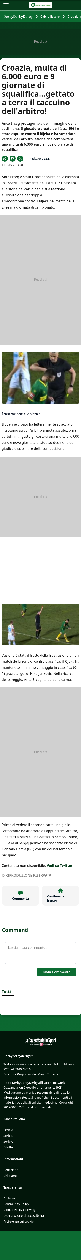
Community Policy (16, 1204)
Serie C (8, 1141)
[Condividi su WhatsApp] (5, 159)
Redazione (10, 1170)
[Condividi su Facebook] (13, 159)
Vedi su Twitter (59, 865)
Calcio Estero (50, 16)
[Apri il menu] (6, 5)
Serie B (8, 1136)
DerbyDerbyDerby (18, 16)
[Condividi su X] (20, 159)
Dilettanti (10, 1147)
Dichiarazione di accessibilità (23, 1216)
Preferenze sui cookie (18, 1221)
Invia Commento (57, 972)
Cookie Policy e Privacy (19, 1210)
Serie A (8, 1130)
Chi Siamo (10, 1176)
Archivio (9, 1198)
